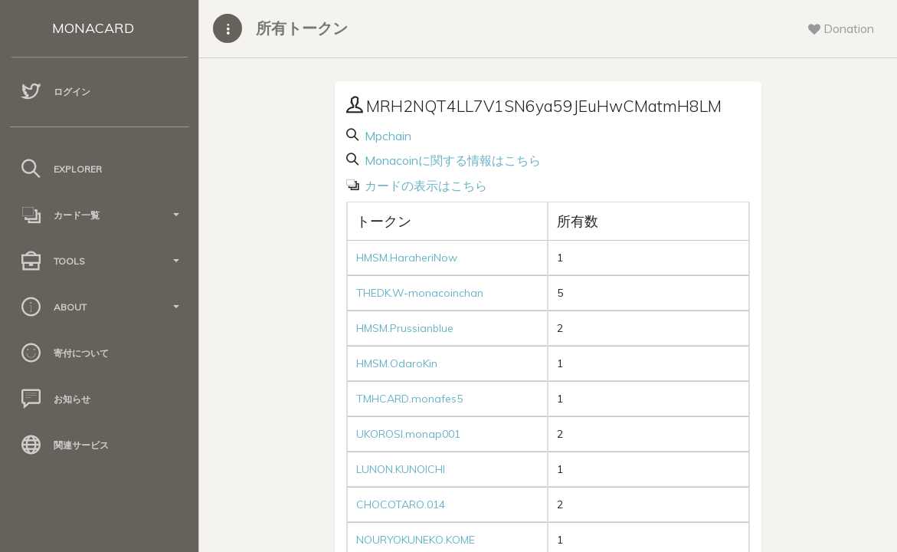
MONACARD (93, 28)
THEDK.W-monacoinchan (419, 293)
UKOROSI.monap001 (408, 434)
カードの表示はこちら (424, 185)
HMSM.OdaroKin (396, 363)
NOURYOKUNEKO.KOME (415, 540)
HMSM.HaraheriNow (406, 257)
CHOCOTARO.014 (400, 504)
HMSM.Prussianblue (404, 328)
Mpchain (386, 135)
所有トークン (302, 28)
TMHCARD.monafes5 (409, 399)
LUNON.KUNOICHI (400, 469)
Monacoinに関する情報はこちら (451, 160)
